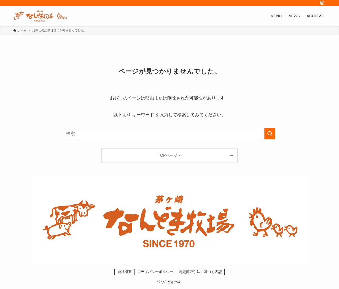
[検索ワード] (169, 133)
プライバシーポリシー (155, 272)
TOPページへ (169, 155)
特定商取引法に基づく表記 (200, 272)
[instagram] (322, 3)
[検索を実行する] (269, 133)
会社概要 (124, 272)
